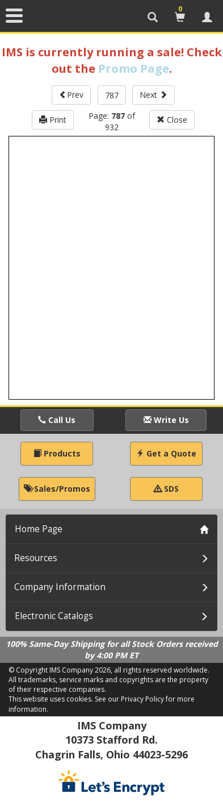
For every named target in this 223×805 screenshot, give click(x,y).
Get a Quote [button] (166, 453)
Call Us (56, 419)
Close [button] (172, 119)
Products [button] (57, 453)
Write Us (166, 419)
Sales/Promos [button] (57, 488)
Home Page (38, 529)
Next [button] (153, 94)
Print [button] (52, 119)
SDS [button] (166, 488)
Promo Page (133, 68)
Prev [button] (71, 94)
